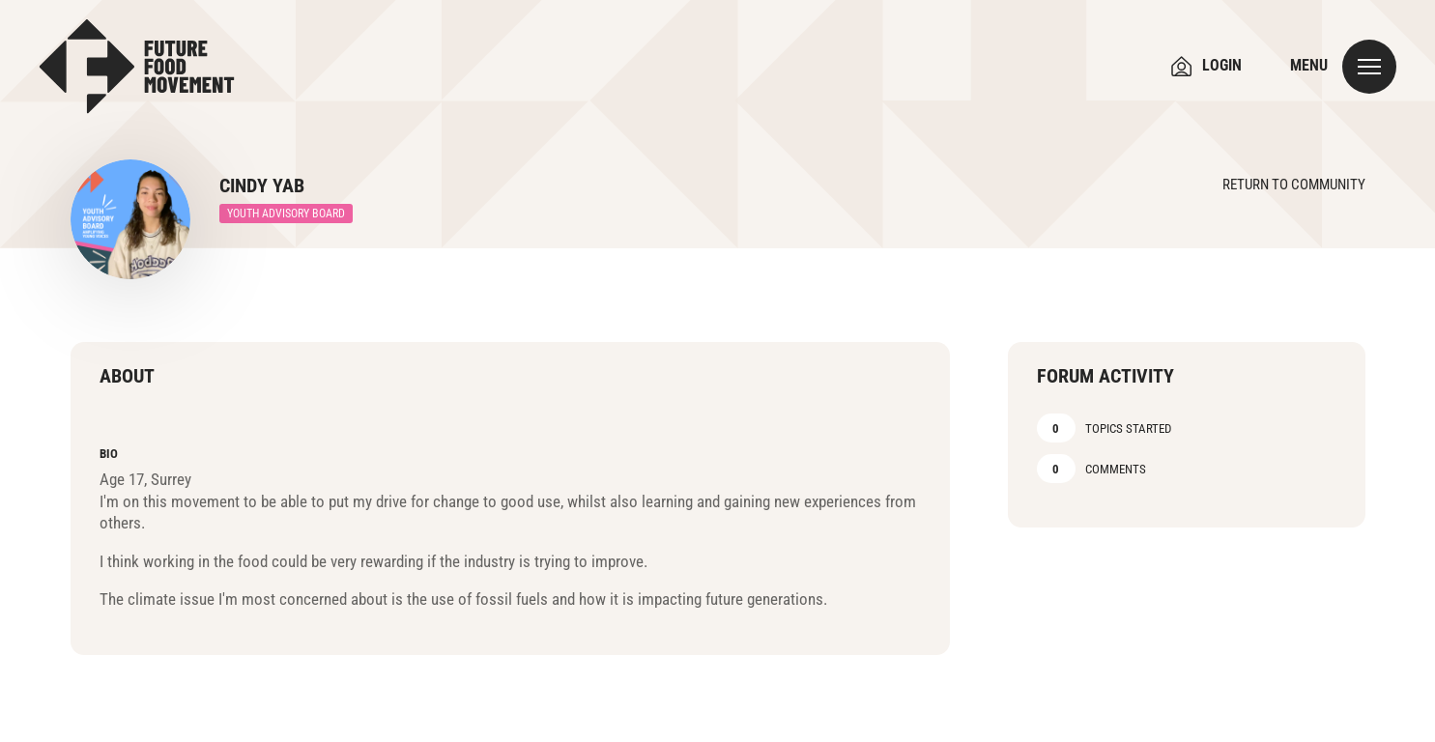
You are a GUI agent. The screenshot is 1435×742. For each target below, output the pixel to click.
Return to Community (1293, 184)
